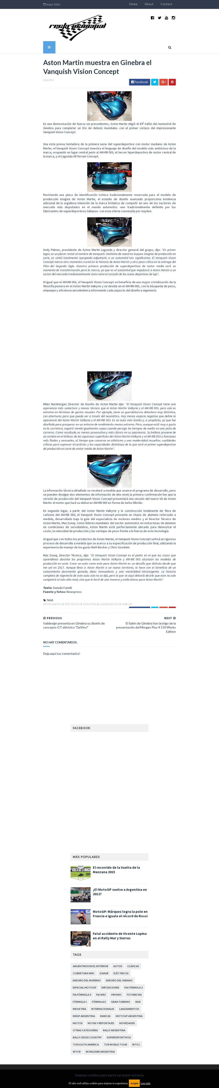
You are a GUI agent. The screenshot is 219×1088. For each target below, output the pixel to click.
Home (150, 4)
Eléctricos (55, 564)
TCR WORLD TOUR (115, 1000)
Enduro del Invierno (87, 936)
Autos (117, 922)
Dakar (104, 929)
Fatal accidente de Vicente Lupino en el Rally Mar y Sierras (120, 891)
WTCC (136, 1000)
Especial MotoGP (84, 943)
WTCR (77, 1007)
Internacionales (102, 964)
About (166, 4)
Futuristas (134, 950)
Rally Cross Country (87, 993)
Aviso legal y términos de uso (91, 1026)
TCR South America (86, 1000)
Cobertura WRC (84, 929)
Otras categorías (85, 986)
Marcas (110, 564)
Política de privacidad (85, 1057)
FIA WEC (101, 950)
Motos (78, 979)
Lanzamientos (92, 564)
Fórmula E (99, 957)
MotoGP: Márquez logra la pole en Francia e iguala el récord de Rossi (120, 869)
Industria (72, 564)
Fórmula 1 (80, 957)
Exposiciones (110, 943)
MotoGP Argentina (129, 971)
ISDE (138, 957)
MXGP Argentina (84, 971)
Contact (183, 4)
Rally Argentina (114, 986)
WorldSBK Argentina (100, 1007)
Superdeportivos (119, 993)
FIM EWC (116, 950)
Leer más (145, 1083)
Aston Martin (35, 564)
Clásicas (133, 922)
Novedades (127, 979)
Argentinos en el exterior (90, 922)
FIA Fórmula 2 (133, 943)
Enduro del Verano (119, 936)
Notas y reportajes (101, 979)
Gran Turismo (120, 957)
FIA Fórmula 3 (82, 950)
